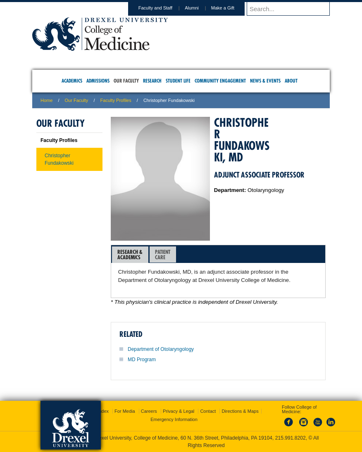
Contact (208, 411)
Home (46, 100)
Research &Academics (130, 254)
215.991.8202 (290, 438)
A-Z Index (99, 411)
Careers (149, 411)
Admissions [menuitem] (98, 81)
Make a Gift (230, 7)
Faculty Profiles (115, 100)
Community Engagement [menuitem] (220, 81)
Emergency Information (174, 419)
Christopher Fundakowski (59, 159)
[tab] (130, 254)
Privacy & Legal (178, 411)
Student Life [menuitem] (178, 81)
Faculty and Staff (163, 7)
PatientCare (162, 254)
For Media (124, 411)
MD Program (142, 359)
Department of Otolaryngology (161, 349)
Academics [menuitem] (72, 81)
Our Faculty (76, 100)
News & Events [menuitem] (265, 81)
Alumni (200, 7)
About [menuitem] (291, 81)
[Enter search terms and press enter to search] (292, 8)
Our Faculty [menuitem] (126, 81)
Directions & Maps (239, 411)
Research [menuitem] (152, 81)
